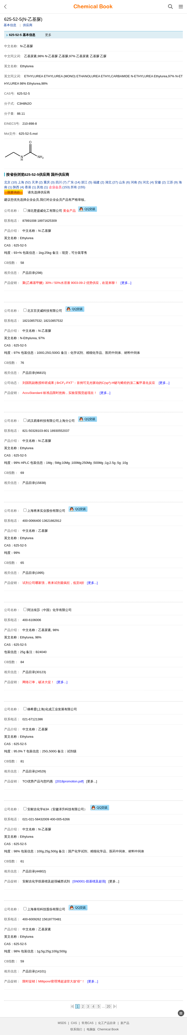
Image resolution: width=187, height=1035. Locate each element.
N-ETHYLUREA (142, 76)
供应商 (27, 25)
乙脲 (103, 56)
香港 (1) (31, 187)
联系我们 (76, 1029)
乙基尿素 (82, 56)
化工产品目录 (107, 1023)
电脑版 (91, 1029)
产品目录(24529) (34, 771)
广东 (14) (74, 182)
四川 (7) (61, 182)
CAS (74, 1023)
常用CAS (88, 1023)
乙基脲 (94, 56)
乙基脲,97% (67, 56)
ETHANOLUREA (88, 76)
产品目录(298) (32, 273)
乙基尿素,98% (34, 56)
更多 (48, 35)
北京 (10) (11, 182)
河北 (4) (149, 182)
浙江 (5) (87, 182)
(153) (60, 187)
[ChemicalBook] (93, 6)
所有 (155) (78, 187)
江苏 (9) (173, 182)
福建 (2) (99, 182)
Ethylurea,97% (164, 76)
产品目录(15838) (34, 483)
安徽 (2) (161, 182)
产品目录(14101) (34, 971)
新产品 (125, 1023)
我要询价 (13, 192)
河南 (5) (137, 182)
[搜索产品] (170, 6)
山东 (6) (125, 182)
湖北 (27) (112, 182)
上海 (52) (24, 182)
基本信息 (10, 25)
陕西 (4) (19, 187)
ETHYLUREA (33, 76)
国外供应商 (60, 174)
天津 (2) (38, 182)
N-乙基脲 (51, 56)
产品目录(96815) (34, 373)
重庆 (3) (50, 182)
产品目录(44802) (34, 871)
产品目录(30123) (34, 672)
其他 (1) (43, 187)
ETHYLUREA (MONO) (59, 76)
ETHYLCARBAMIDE (115, 76)
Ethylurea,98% (37, 83)
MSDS (62, 1023)
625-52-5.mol (28, 133)
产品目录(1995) (33, 573)
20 (109, 1006)
